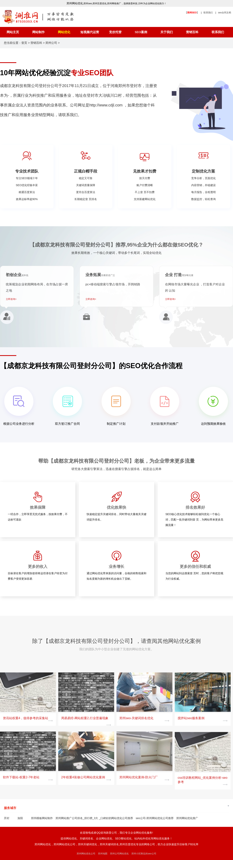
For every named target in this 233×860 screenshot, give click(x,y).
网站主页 (13, 32)
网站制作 (38, 32)
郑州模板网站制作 (42, 818)
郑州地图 (102, 853)
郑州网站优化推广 (187, 818)
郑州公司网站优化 (119, 853)
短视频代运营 (89, 32)
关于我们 (166, 32)
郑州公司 (51, 42)
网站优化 (64, 32)
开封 (6, 818)
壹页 (24, 42)
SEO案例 (141, 32)
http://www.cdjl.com (106, 105)
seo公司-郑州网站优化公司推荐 (155, 818)
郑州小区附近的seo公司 (143, 853)
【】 (192, 12)
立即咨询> (11, 299)
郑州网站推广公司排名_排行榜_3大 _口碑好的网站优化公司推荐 (94, 818)
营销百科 (192, 32)
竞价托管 (115, 32)
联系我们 (208, 12)
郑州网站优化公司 (86, 853)
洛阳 (20, 818)
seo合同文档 (224, 12)
